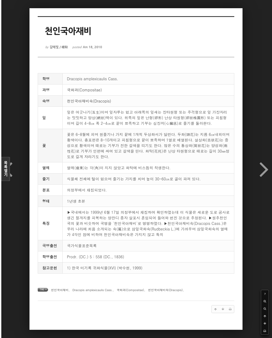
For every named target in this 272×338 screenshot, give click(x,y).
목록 (5, 169)
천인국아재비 (60, 290)
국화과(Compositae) (84, 89)
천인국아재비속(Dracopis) (89, 101)
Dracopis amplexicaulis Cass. (93, 290)
